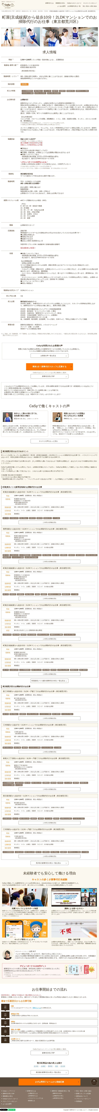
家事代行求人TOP (48, 376)
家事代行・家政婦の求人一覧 (23, 11)
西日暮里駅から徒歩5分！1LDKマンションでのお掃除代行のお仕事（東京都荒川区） (36, 796)
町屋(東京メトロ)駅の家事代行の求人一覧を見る (48, 681)
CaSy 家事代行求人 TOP (8, 11)
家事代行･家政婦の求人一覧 (61, 1091)
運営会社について (82, 1096)
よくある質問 (61, 6)
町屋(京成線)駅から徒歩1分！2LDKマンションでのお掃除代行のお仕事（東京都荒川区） (37, 568)
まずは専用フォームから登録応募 (49, 1082)
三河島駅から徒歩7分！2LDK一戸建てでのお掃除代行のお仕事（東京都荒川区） (34, 829)
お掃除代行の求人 (58, 1096)
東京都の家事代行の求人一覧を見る (48, 1072)
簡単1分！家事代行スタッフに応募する (49, 367)
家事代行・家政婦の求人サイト (8, 4)
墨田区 (50, 1066)
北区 (56, 1066)
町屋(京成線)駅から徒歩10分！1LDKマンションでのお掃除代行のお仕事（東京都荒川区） (38, 645)
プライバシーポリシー (83, 1099)
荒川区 (46, 11)
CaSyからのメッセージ (74, 3)
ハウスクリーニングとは (35, 1098)
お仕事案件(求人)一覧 (74, 6)
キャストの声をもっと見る (48, 441)
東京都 (34, 11)
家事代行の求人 (57, 1093)
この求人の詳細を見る (49, 522)
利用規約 (79, 1101)
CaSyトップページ (9, 1091)
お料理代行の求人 (58, 1098)
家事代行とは (49, 3)
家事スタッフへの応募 (83, 1093)
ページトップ (94, 1082)
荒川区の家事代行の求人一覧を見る (48, 863)
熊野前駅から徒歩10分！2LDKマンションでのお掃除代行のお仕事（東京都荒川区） (35, 529)
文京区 (36, 1066)
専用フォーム (37, 1008)
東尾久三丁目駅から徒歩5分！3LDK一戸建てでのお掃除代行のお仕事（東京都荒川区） (37, 758)
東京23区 (40, 11)
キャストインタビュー (90, 3)
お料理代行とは (33, 1096)
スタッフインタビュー (10, 1101)
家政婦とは (31, 1100)
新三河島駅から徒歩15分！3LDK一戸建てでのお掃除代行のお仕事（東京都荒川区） (35, 691)
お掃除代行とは (33, 1093)
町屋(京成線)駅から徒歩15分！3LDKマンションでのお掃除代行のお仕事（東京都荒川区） (38, 492)
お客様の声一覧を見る (48, 355)
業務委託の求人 (60, 3)
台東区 (43, 1066)
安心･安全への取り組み (90, 6)
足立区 (63, 1066)
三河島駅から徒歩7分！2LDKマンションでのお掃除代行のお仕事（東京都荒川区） (35, 725)
